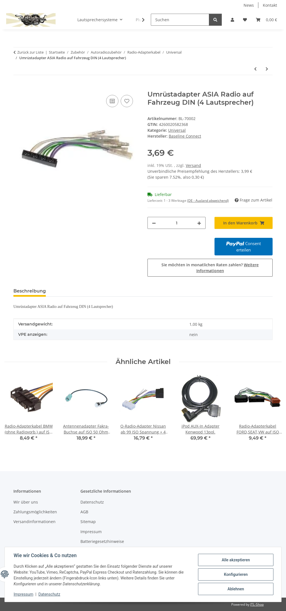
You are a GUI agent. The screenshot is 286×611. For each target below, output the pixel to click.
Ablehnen (235, 589)
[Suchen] (180, 20)
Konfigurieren (235, 574)
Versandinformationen (34, 521)
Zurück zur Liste (30, 52)
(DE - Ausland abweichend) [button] (208, 200)
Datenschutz (49, 594)
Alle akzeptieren (235, 560)
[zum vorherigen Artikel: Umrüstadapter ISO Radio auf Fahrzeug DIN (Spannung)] (255, 69)
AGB (84, 511)
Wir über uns (25, 502)
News (249, 5)
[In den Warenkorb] (17, 87)
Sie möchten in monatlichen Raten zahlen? (210, 267)
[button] (232, 19)
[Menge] (176, 223)
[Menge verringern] (154, 223)
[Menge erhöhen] (199, 223)
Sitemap (88, 521)
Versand (193, 165)
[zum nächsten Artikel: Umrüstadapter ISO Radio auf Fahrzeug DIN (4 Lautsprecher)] (267, 69)
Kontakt (270, 5)
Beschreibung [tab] (29, 291)
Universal (177, 130)
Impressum (23, 594)
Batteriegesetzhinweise (102, 541)
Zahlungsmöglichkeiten (35, 511)
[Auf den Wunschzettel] (127, 101)
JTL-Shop (257, 604)
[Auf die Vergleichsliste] (112, 101)
